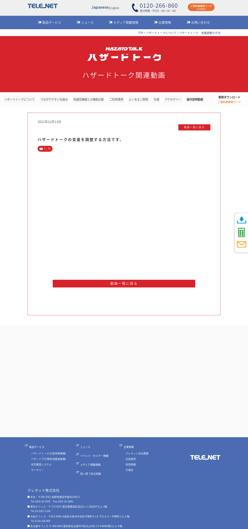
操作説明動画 (195, 100)
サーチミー (37, 472)
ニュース (87, 22)
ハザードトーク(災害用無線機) (48, 456)
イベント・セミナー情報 (96, 457)
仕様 (157, 100)
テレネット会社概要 (138, 456)
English (115, 8)
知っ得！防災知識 (92, 470)
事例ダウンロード (229, 97)
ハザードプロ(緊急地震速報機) (48, 461)
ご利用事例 (118, 100)
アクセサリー (173, 100)
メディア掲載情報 (125, 22)
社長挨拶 (132, 461)
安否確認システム (41, 467)
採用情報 (132, 467)
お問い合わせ (200, 22)
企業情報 (164, 22)
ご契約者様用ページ (229, 102)
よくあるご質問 (140, 100)
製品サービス (51, 22)
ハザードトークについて (161, 33)
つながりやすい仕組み (55, 100)
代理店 (130, 472)
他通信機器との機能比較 (90, 100)
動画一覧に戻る (190, 128)
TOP (140, 33)
